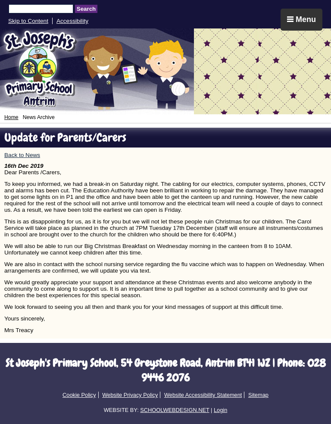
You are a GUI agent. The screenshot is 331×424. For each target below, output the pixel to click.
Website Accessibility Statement (203, 395)
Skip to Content (28, 21)
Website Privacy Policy (130, 395)
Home (11, 117)
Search (86, 9)
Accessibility (72, 21)
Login (220, 410)
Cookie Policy (79, 395)
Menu (301, 19)
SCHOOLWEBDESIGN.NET (174, 410)
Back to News (22, 155)
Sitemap (258, 395)
